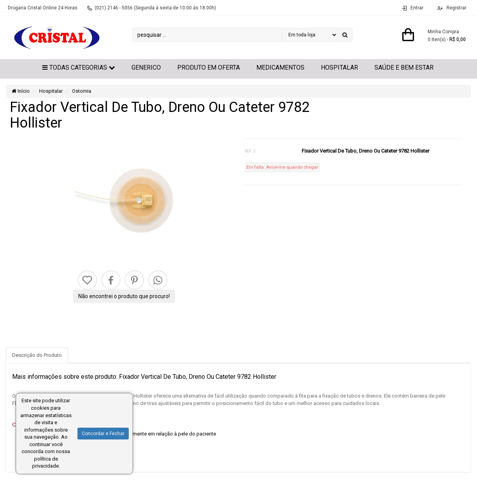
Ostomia (81, 91)
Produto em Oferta (208, 67)
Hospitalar (339, 67)
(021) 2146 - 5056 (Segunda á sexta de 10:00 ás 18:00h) (155, 8)
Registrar (455, 8)
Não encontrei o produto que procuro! (124, 296)
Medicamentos (280, 67)
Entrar (417, 8)
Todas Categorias (78, 67)
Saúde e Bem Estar (404, 67)
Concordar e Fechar (103, 433)
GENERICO (146, 67)
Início (21, 91)
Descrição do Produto (37, 355)
